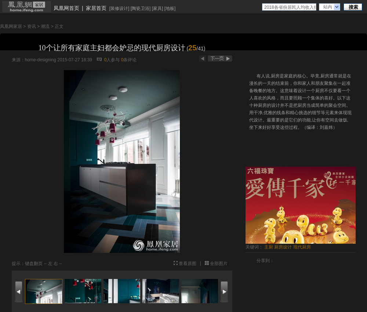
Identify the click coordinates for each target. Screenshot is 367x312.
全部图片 (219, 263)
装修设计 (119, 8)
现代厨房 (302, 247)
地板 (170, 8)
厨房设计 (283, 247)
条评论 (129, 59)
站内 (327, 7)
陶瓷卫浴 (140, 8)
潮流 (45, 26)
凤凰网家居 (11, 26)
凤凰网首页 (66, 8)
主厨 (268, 247)
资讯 (31, 26)
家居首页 (96, 8)
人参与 (112, 59)
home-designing (40, 59)
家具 (157, 8)
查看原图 (187, 263)
